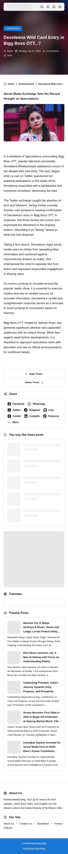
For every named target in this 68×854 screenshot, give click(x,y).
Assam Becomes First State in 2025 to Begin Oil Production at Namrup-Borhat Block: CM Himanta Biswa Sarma (41, 717)
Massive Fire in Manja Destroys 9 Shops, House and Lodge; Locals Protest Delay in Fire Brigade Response (41, 628)
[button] (59, 6)
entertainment (12, 28)
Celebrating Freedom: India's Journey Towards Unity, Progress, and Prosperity (40, 687)
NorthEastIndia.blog (34, 848)
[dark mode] (48, 6)
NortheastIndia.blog (35, 843)
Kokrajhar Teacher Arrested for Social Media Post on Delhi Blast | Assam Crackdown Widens (41, 747)
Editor (10, 51)
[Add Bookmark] (8, 55)
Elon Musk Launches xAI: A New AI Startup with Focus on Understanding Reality (41, 657)
